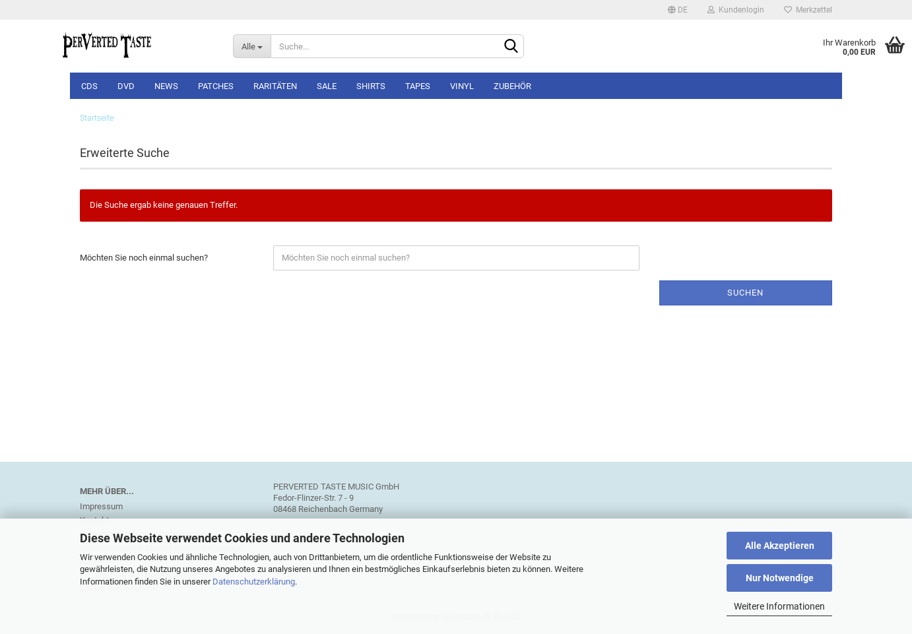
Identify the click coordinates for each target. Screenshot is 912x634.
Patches (216, 86)
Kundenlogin (735, 10)
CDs (89, 86)
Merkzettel (808, 10)
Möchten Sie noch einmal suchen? (144, 258)
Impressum (101, 506)
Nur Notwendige (780, 578)
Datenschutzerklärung (253, 581)
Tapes (417, 86)
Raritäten (275, 86)
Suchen (745, 293)
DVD (126, 86)
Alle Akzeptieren (779, 545)
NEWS (166, 86)
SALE (327, 86)
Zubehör (512, 86)
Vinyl (462, 86)
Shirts (370, 86)
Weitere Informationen (779, 606)
